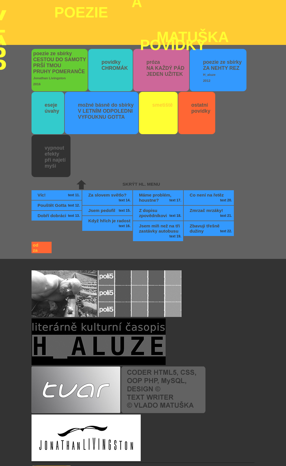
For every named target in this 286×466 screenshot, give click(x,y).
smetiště (162, 73)
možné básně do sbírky (106, 79)
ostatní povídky (200, 76)
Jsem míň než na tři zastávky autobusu (161, 199)
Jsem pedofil (110, 178)
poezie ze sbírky (59, 36)
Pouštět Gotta (59, 173)
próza (165, 36)
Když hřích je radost (110, 191)
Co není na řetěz (211, 165)
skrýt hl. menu (141, 152)
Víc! (59, 163)
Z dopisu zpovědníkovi (161, 181)
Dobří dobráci (59, 183)
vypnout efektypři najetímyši (55, 125)
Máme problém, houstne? (161, 165)
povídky (114, 33)
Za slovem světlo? (110, 165)
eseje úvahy (52, 76)
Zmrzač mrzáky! (211, 181)
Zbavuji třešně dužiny (211, 196)
